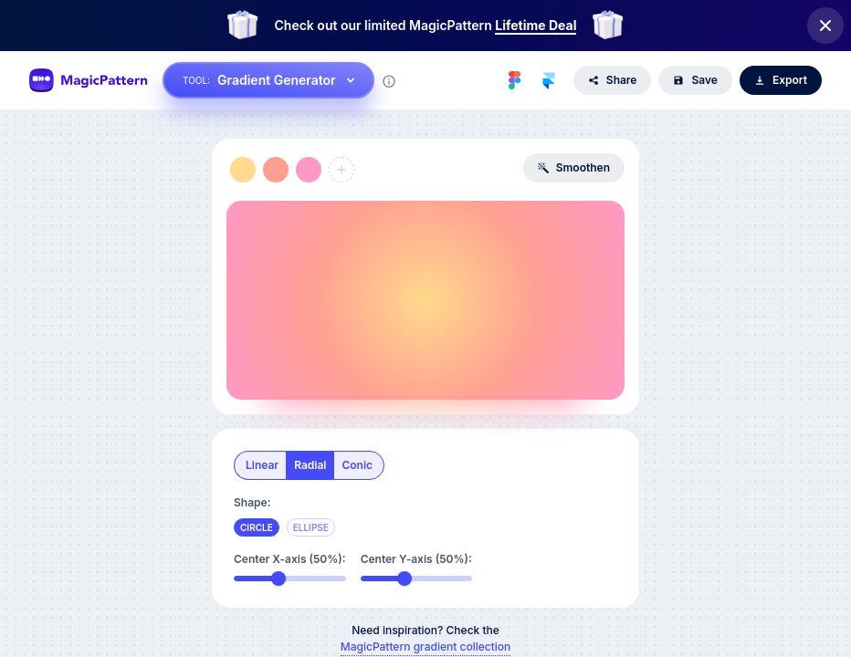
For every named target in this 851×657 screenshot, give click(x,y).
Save (695, 80)
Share (612, 80)
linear (262, 465)
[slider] (278, 578)
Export (780, 80)
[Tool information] (389, 81)
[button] (243, 169)
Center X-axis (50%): (290, 559)
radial (310, 465)
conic (357, 465)
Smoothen (574, 167)
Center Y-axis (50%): (416, 559)
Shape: (252, 502)
